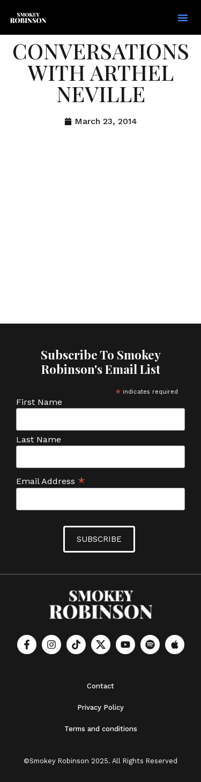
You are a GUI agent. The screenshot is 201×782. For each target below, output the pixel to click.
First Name (39, 402)
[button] (183, 18)
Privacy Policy (100, 707)
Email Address (50, 480)
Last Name (38, 439)
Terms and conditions (100, 729)
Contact (100, 686)
